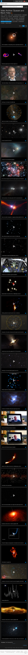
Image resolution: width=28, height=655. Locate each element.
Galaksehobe (21, 18)
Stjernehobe (21, 21)
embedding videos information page (18, 548)
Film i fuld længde (4, 18)
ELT (6, 16)
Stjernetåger (7, 19)
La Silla (2, 19)
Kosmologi (3, 16)
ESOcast (10, 16)
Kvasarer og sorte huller (6, 21)
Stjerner (2, 23)
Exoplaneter (21, 16)
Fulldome (11, 18)
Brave (5, 577)
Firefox (5, 580)
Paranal (13, 19)
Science (16, 1)
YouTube (2, 542)
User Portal (21, 1)
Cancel (9, 607)
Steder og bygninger (20, 19)
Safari (4, 581)
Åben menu (4, 3)
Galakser (16, 18)
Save (4, 607)
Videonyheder (8, 23)
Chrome (5, 578)
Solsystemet (15, 21)
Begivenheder (15, 16)
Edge (4, 579)
